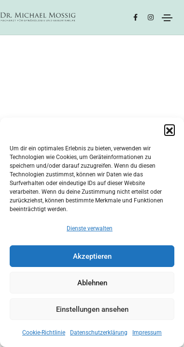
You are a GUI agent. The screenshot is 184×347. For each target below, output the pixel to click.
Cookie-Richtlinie (43, 332)
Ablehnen (92, 283)
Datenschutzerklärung (98, 332)
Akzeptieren (92, 256)
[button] (169, 129)
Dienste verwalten (90, 228)
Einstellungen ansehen (92, 309)
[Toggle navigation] (167, 17)
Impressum (147, 332)
